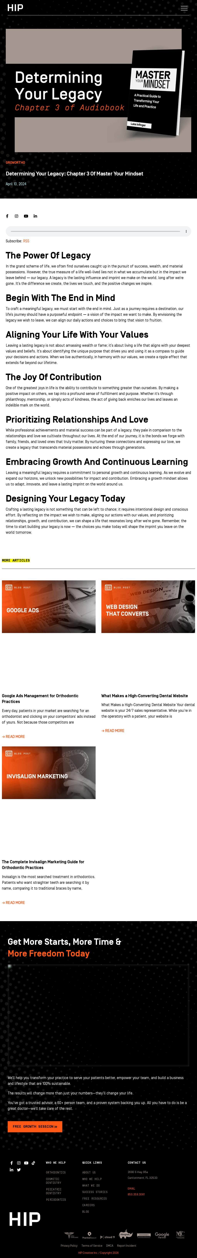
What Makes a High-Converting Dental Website (144, 696)
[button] (184, 8)
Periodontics (56, 1199)
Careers (88, 1205)
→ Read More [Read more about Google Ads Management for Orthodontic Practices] (13, 737)
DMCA (110, 1245)
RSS (26, 241)
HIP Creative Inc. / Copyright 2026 (98, 1252)
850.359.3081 (136, 1194)
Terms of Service (92, 1245)
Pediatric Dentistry (53, 1191)
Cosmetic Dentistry (53, 1181)
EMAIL (131, 1188)
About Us (89, 1172)
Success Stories (95, 1192)
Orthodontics (56, 1172)
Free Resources (94, 1198)
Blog (85, 1211)
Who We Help (92, 1179)
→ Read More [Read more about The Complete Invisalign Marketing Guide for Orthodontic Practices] (13, 903)
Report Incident (127, 1245)
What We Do (91, 1185)
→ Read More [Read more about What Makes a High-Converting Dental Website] (112, 731)
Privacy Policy (68, 1245)
